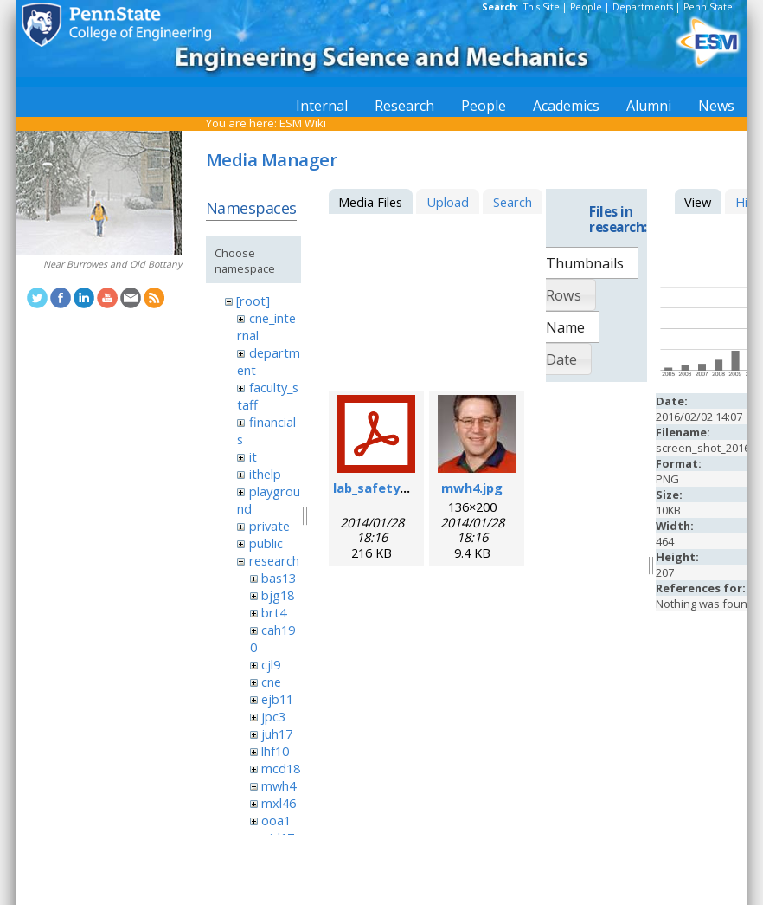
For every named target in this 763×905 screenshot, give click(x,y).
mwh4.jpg (472, 487)
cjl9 (270, 664)
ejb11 (277, 699)
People (586, 7)
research (274, 560)
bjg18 (277, 595)
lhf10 (275, 751)
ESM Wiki (302, 123)
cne (271, 681)
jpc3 (273, 716)
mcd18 (280, 768)
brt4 (273, 612)
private (269, 525)
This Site (541, 7)
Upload (447, 201)
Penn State (708, 7)
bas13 (278, 577)
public (266, 543)
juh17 (276, 733)
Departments (642, 7)
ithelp (265, 473)
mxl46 (278, 802)
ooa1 (276, 820)
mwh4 (278, 785)
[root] (253, 300)
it (253, 456)
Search (512, 201)
